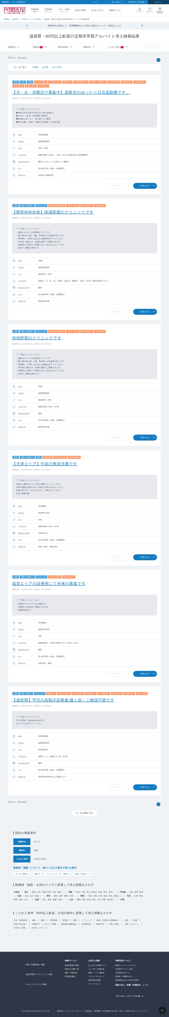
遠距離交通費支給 (69, 924)
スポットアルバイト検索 (36, 984)
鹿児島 (110, 899)
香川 (44, 899)
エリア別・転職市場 (96, 969)
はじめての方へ (97, 10)
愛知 (56, 896)
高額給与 (36, 924)
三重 (71, 896)
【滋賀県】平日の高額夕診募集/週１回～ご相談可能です (63, 700)
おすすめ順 (57, 67)
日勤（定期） (114, 924)
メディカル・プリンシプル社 (127, 996)
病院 (36, 874)
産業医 (65, 920)
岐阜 (61, 896)
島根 (21, 899)
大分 (99, 899)
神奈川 (94, 892)
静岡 (66, 896)
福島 (59, 892)
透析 (43, 920)
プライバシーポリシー (74, 1011)
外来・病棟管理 (20, 920)
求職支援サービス (123, 961)
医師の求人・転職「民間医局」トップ (131, 985)
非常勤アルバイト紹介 (124, 969)
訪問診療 (53, 920)
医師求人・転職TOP (11, 19)
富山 (27, 896)
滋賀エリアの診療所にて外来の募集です (49, 583)
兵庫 (100, 896)
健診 (34, 920)
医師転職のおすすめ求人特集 (127, 980)
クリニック (51, 874)
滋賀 (105, 896)
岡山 (141, 896)
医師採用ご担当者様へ (137, 2)
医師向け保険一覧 (72, 969)
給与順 (45, 67)
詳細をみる (145, 186)
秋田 (49, 892)
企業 (126, 920)
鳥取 (16, 899)
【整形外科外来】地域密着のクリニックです (53, 212)
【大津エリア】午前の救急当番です (44, 464)
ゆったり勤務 (21, 874)
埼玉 (88, 892)
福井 (37, 896)
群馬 (110, 892)
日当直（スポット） (40, 928)
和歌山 (116, 896)
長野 (136, 892)
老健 (65, 874)
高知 (60, 899)
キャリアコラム (94, 984)
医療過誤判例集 (94, 980)
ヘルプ (95, 2)
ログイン (158, 2)
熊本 (94, 899)
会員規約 (88, 1011)
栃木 (105, 892)
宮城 (44, 892)
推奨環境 (97, 1011)
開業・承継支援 (71, 973)
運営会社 (60, 1011)
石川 (32, 896)
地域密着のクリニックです (36, 338)
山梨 (131, 892)
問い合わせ (116, 2)
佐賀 (84, 899)
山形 (54, 892)
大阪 (90, 896)
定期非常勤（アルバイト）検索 (39, 974)
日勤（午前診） (81, 874)
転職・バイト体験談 (96, 973)
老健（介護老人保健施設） (108, 920)
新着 (135, 920)
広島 (136, 896)
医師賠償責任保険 (72, 965)
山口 (26, 899)
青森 (34, 892)
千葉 (83, 892)
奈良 (110, 896)
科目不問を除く (20, 924)
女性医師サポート (122, 973)
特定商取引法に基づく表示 (113, 1011)
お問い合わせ (130, 1011)
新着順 (35, 67)
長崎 (89, 899)
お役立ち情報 (80, 10)
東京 (78, 892)
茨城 (100, 892)
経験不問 (100, 924)
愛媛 (55, 899)
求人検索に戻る (86, 813)
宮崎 (104, 899)
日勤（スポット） (132, 924)
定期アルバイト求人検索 (32, 19)
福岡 (79, 899)
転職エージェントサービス (126, 965)
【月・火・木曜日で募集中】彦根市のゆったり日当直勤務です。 (71, 92)
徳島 (50, 899)
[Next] (142, 26)
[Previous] (27, 26)
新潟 (141, 892)
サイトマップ (143, 1011)
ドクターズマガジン (96, 976)
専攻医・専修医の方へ (124, 976)
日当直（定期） (20, 928)
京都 (95, 896)
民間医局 (15, 10)
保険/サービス (115, 10)
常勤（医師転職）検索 (35, 965)
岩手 (39, 892)
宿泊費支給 (86, 924)
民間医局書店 (70, 976)
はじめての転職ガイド (97, 965)
